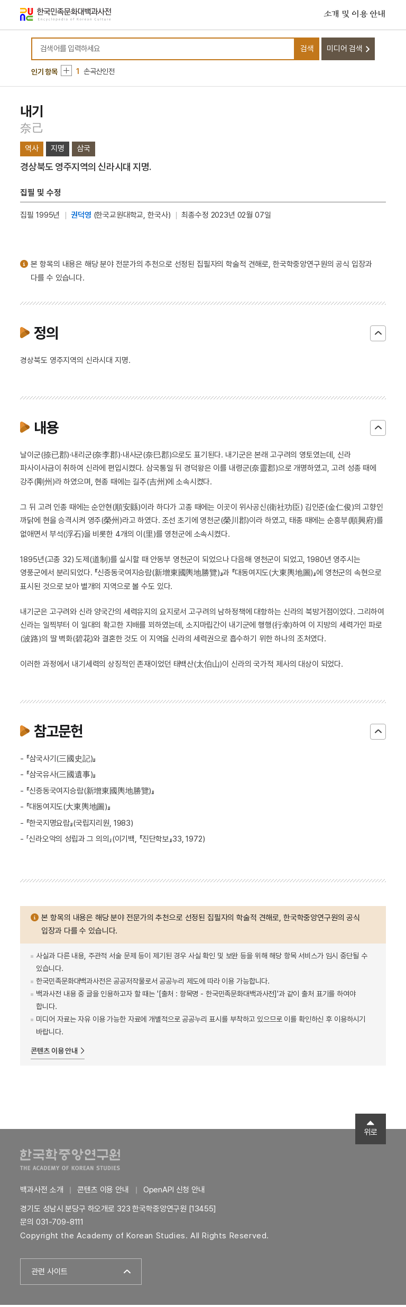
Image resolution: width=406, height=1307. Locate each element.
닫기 (378, 336)
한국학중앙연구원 (70, 1162)
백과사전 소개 (41, 1192)
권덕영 (81, 217)
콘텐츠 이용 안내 (54, 1053)
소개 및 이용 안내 (355, 15)
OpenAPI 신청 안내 (174, 1192)
